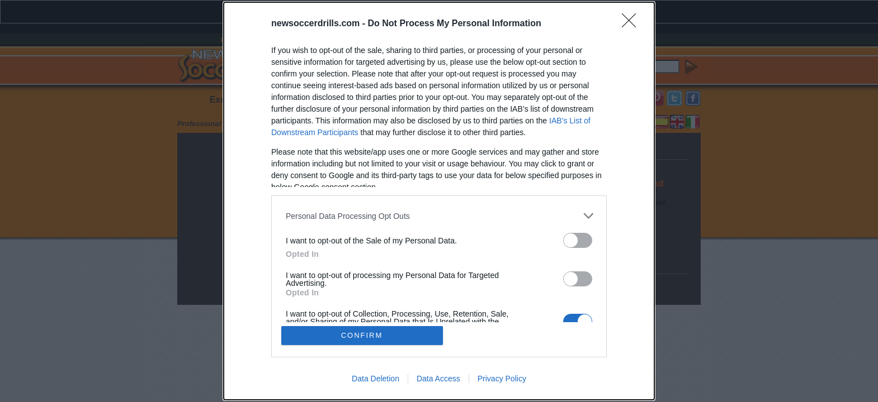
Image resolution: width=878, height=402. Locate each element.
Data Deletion (375, 378)
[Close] (632, 24)
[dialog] (439, 201)
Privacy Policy (502, 378)
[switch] (577, 240)
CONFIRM (362, 335)
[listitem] (439, 216)
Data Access (438, 378)
